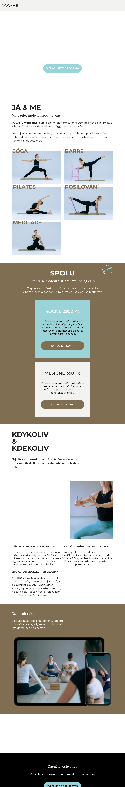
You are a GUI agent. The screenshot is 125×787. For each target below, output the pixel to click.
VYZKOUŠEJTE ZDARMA (62, 68)
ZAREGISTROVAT (62, 345)
